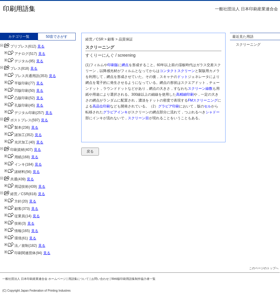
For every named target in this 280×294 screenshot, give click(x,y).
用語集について (78, 278)
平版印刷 (16, 83)
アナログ (16, 54)
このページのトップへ (264, 268)
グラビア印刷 (168, 106)
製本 (12, 127)
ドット (182, 77)
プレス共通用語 (21, 76)
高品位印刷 (101, 106)
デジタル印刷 (20, 113)
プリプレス (14, 46)
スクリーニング (248, 45)
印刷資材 (12, 150)
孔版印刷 (16, 105)
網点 (125, 65)
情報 (12, 231)
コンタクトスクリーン (177, 71)
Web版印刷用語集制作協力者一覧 (133, 278)
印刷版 (112, 65)
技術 (12, 223)
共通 (8, 179)
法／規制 (16, 246)
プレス (10, 68)
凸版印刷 (16, 98)
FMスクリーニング (203, 100)
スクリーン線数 (200, 88)
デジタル (16, 61)
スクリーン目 (138, 118)
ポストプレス (16, 120)
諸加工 (14, 135)
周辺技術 (16, 186)
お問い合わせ (100, 278)
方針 (12, 201)
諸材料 (14, 172)
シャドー (213, 112)
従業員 (14, 216)
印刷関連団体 (20, 253)
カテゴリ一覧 (18, 37)
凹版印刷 (16, 91)
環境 (12, 238)
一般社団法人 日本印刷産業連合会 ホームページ (34, 278)
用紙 (12, 157)
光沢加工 (16, 142)
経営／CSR (14, 194)
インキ (14, 164)
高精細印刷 (185, 94)
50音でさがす (56, 37)
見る (40, 46)
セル (207, 106)
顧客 (12, 209)
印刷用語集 (19, 8)
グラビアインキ (115, 112)
